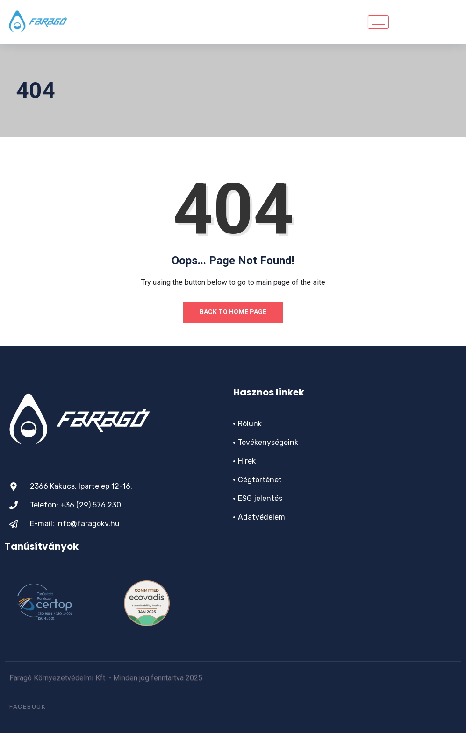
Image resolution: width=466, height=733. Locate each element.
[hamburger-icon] (378, 22)
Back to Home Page (233, 312)
